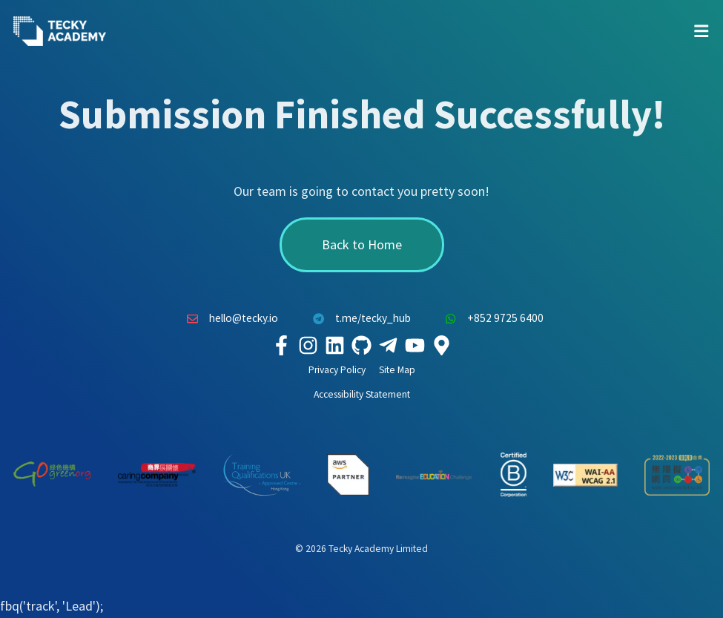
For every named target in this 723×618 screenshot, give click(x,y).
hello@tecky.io (229, 318)
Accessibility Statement (362, 394)
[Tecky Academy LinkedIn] (335, 345)
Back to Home (362, 244)
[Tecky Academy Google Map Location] (442, 345)
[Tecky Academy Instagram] (308, 345)
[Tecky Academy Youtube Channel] (415, 345)
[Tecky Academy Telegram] (388, 345)
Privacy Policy (337, 370)
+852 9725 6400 (491, 318)
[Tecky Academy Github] (362, 345)
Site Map (397, 370)
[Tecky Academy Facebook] (281, 345)
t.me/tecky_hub (358, 318)
